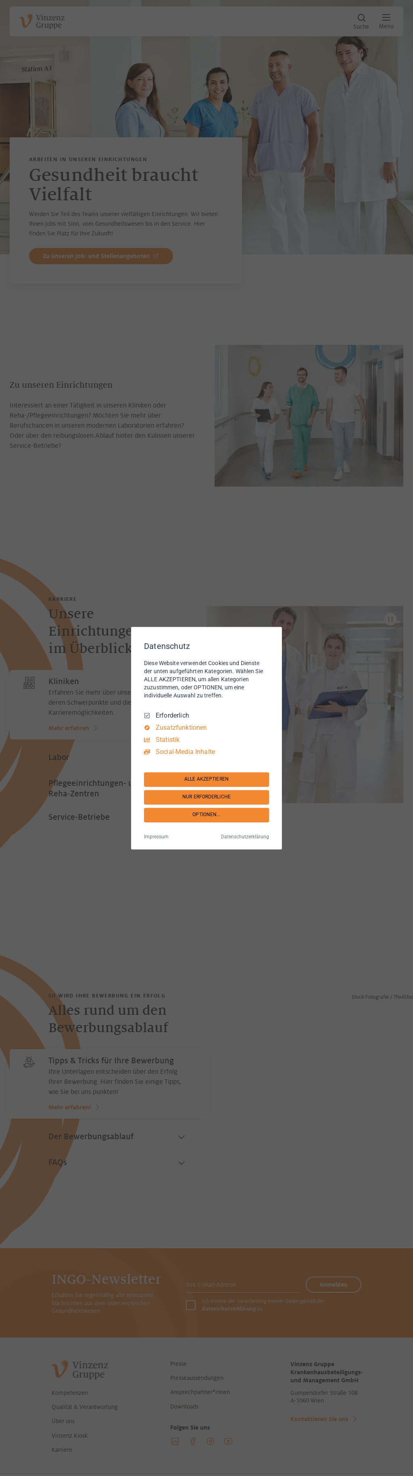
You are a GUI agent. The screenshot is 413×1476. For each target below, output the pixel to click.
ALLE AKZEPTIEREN (206, 779)
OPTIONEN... (206, 815)
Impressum (156, 836)
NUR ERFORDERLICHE (206, 797)
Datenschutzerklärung (245, 836)
